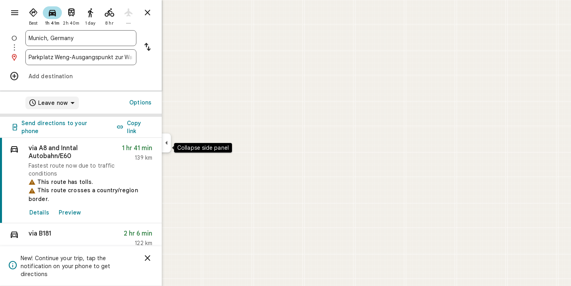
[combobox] (109, 38)
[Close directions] (176, 12)
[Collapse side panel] (194, 143)
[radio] (61, 15)
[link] (109, 180)
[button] (109, 240)
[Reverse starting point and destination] (176, 48)
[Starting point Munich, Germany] (109, 38)
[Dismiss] (176, 258)
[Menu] (14, 13)
